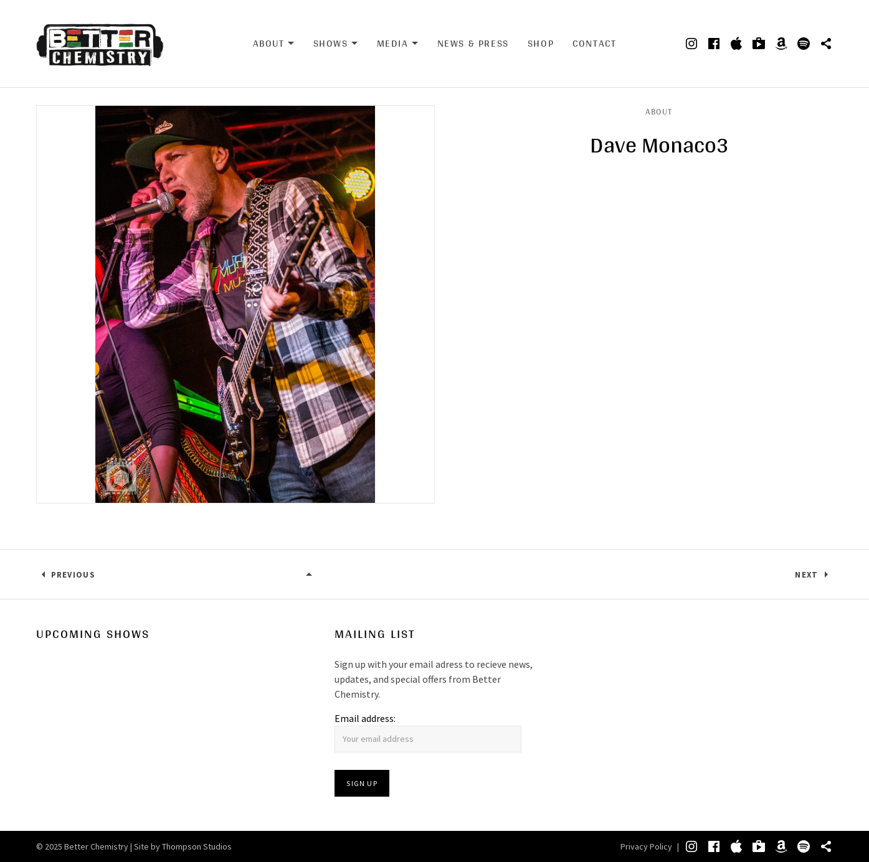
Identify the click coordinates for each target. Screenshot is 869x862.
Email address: (365, 718)
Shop (541, 43)
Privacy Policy (646, 846)
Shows (335, 43)
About (274, 43)
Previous (73, 574)
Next (806, 574)
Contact (594, 43)
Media (398, 43)
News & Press (473, 43)
